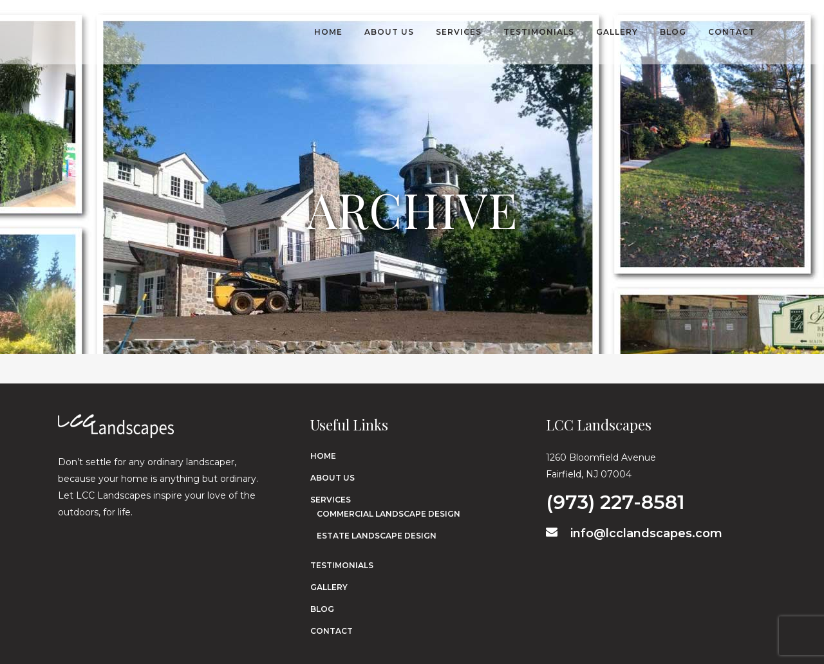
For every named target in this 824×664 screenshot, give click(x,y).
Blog (322, 609)
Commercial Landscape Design (388, 514)
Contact (331, 631)
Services (330, 499)
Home (323, 456)
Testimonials (341, 565)
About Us (332, 478)
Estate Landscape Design (376, 535)
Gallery (329, 587)
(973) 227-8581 (615, 500)
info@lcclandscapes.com (634, 533)
